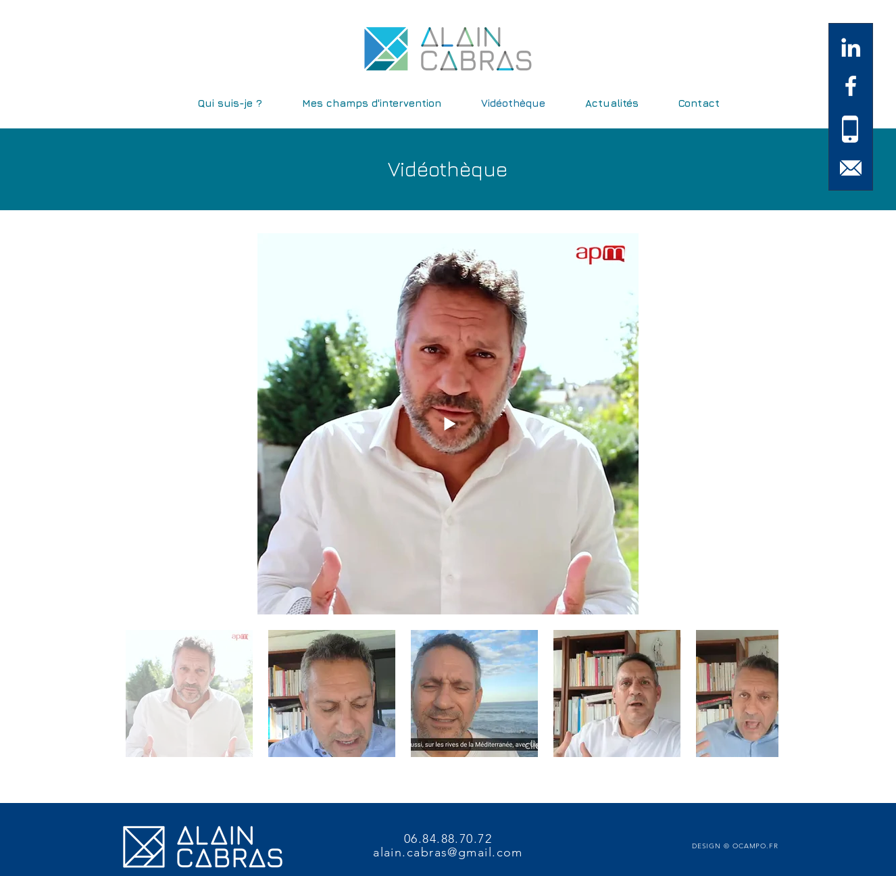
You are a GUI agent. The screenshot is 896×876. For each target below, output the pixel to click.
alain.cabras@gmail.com (448, 852)
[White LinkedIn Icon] (850, 47)
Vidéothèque (447, 169)
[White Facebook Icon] (850, 85)
